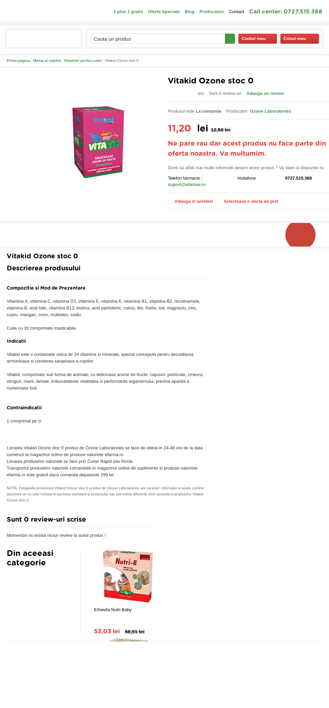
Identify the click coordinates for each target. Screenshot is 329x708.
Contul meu (258, 38)
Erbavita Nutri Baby (113, 609)
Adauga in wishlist (190, 201)
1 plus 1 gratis (128, 11)
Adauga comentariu (184, 521)
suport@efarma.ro (186, 184)
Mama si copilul (47, 61)
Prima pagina (18, 61)
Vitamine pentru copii (83, 61)
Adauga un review (265, 93)
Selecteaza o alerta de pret (247, 201)
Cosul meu (300, 38)
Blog (189, 11)
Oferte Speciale (164, 11)
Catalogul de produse (39, 41)
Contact (236, 11)
